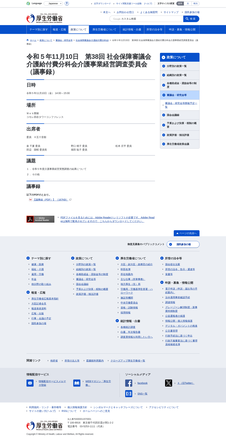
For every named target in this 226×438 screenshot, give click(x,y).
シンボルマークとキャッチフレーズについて (118, 406)
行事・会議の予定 (41, 317)
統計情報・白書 (130, 320)
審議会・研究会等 (177, 95)
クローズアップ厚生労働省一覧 (128, 359)
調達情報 (170, 301)
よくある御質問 (148, 12)
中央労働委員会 (129, 302)
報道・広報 (38, 291)
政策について (176, 57)
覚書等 (169, 273)
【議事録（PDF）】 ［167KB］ (50, 199)
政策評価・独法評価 (178, 135)
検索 (193, 18)
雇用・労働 (37, 273)
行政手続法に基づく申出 (178, 335)
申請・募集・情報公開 (179, 282)
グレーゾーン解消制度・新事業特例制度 (181, 308)
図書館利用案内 (95, 359)
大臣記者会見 (38, 302)
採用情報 (125, 312)
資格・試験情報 (129, 307)
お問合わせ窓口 (125, 12)
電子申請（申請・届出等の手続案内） (181, 290)
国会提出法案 (172, 264)
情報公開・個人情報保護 (178, 320)
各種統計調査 (128, 326)
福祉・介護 (37, 268)
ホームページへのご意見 (96, 410)
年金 (33, 278)
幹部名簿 (125, 268)
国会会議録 (173, 115)
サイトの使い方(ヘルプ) (42, 410)
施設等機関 (127, 297)
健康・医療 (37, 264)
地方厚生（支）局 (130, 283)
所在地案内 (127, 273)
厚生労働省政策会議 (178, 144)
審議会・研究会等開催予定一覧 (181, 105)
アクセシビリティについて (164, 406)
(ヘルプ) (148, 3)
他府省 (54, 359)
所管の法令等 (173, 258)
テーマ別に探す (41, 258)
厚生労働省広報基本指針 (45, 297)
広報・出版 (37, 312)
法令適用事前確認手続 (177, 296)
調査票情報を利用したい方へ (137, 336)
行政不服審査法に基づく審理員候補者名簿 (181, 342)
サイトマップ (171, 12)
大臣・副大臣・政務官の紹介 (137, 264)
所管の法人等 (72, 359)
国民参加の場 (192, 12)
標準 (180, 3)
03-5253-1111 (87, 425)
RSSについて (69, 410)
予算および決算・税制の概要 (182, 125)
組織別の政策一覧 (177, 75)
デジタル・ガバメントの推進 (181, 325)
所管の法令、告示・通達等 (180, 268)
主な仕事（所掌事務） (133, 278)
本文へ (107, 12)
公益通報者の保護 (175, 315)
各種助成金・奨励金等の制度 (182, 85)
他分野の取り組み (41, 283)
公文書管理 (171, 330)
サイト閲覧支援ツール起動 (129, 3)
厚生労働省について (133, 258)
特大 (196, 3)
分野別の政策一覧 (177, 66)
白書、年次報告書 (130, 331)
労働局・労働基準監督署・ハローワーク (137, 290)
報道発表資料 (38, 307)
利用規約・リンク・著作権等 (45, 406)
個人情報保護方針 (77, 406)
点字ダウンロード (102, 3)
